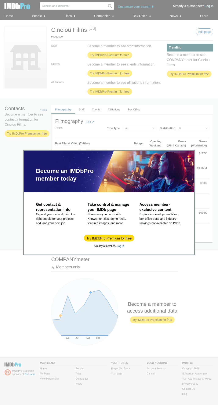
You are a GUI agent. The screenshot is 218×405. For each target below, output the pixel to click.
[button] (109, 238)
